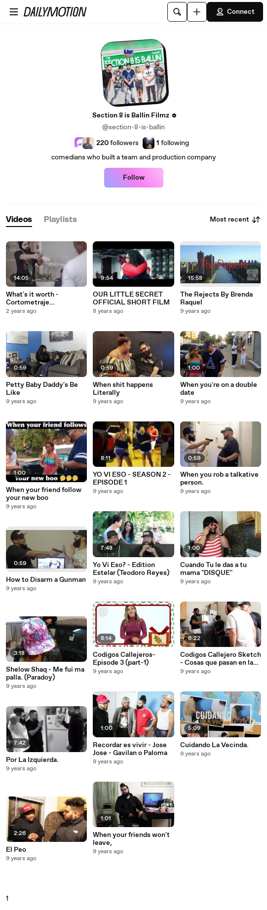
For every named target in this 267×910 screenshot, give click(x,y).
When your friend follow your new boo (43, 494)
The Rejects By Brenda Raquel (216, 298)
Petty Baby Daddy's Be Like (42, 389)
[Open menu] (14, 12)
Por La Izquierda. (32, 760)
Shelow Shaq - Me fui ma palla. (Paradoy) (45, 674)
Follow (134, 177)
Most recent (235, 220)
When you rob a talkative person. (219, 479)
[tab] (19, 220)
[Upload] (197, 12)
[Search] (177, 12)
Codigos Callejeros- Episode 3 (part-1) (124, 659)
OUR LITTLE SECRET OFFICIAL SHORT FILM (131, 298)
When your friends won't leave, (131, 839)
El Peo (16, 850)
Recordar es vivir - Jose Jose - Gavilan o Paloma (130, 749)
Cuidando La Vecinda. (214, 745)
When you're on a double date (218, 389)
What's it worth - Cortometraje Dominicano (32, 298)
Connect (235, 12)
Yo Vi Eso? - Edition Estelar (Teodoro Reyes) (131, 569)
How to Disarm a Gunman (46, 580)
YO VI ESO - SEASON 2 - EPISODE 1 (132, 479)
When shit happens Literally (123, 389)
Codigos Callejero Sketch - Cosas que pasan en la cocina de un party (220, 659)
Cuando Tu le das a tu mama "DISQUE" (213, 569)
